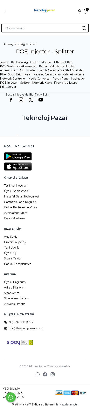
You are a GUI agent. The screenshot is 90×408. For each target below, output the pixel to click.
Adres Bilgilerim (14, 287)
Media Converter (39, 78)
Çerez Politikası (14, 218)
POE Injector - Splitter (15, 82)
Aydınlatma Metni (16, 213)
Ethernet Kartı (63, 62)
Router (31, 70)
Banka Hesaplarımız (17, 264)
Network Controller (13, 78)
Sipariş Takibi (12, 258)
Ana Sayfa (10, 236)
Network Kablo (42, 82)
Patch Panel (60, 78)
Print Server (8, 87)
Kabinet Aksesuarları (47, 74)
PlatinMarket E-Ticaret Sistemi (33, 404)
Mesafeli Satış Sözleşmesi (21, 196)
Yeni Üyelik (11, 247)
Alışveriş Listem (14, 304)
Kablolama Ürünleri (62, 66)
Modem (46, 62)
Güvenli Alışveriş (15, 242)
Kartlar (43, 66)
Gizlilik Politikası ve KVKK (20, 207)
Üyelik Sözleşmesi (16, 191)
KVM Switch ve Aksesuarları (18, 66)
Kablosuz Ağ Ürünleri (25, 62)
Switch (4, 62)
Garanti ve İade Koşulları (20, 202)
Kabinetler (78, 78)
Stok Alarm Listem (16, 298)
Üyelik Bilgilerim (15, 282)
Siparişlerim (11, 293)
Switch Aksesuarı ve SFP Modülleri (61, 70)
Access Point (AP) (12, 70)
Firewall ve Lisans (65, 82)
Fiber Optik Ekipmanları (15, 74)
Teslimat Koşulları (15, 185)
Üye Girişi (10, 253)
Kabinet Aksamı (73, 74)
